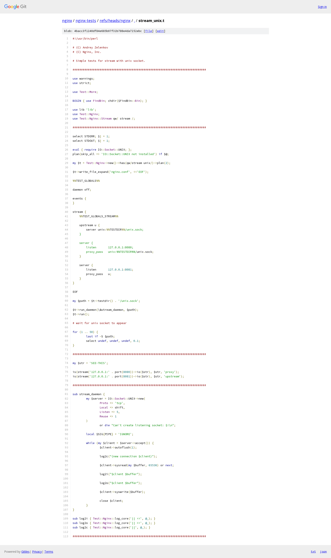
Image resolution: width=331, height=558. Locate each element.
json (323, 551)
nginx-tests (86, 20)
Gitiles (25, 552)
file (148, 31)
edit (160, 31)
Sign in (322, 7)
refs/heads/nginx (115, 20)
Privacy (37, 552)
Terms (48, 552)
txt (313, 551)
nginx (67, 20)
